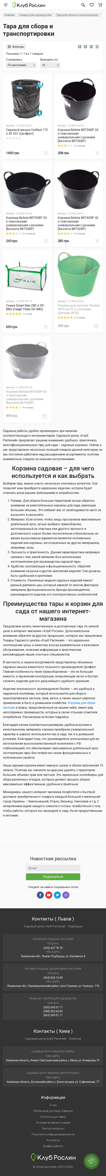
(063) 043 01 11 (53, 1015)
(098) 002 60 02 (53, 1011)
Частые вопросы (53, 1128)
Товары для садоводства (35, 15)
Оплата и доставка (53, 1117)
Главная (9, 15)
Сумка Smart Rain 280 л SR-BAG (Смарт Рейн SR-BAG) (25, 307)
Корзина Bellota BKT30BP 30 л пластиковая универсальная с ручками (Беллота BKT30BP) (26, 223)
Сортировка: (14, 59)
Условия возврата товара (53, 1122)
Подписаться (53, 877)
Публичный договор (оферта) (53, 1111)
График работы (53, 1146)
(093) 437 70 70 (53, 948)
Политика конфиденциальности (53, 1134)
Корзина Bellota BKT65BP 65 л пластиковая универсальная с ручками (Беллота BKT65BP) (26, 397)
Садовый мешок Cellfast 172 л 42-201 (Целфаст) (27, 131)
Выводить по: (49, 59)
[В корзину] (45, 153)
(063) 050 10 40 (53, 977)
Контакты (53, 1140)
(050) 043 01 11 (53, 1007)
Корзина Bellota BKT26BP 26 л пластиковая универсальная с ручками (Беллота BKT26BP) (78, 135)
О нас (53, 1105)
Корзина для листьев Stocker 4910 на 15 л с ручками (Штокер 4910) (79, 309)
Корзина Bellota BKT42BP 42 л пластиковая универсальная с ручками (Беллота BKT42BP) (78, 223)
